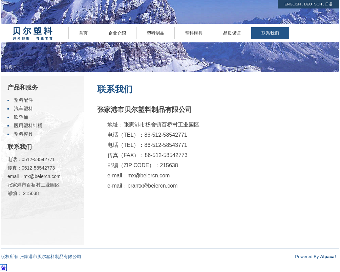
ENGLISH (292, 4)
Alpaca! (328, 256)
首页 (8, 67)
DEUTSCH (313, 4)
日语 (329, 4)
